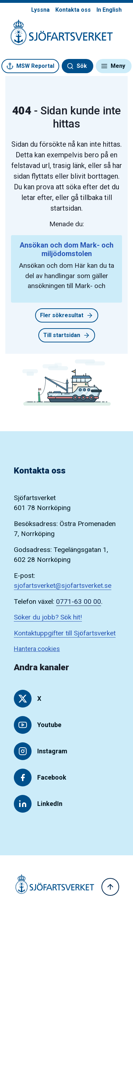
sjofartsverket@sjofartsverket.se (62, 585)
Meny (113, 66)
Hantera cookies (37, 648)
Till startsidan (66, 335)
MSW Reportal (30, 66)
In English (109, 9)
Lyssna (40, 9)
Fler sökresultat (66, 315)
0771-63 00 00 (78, 601)
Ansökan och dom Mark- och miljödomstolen (66, 249)
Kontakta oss (73, 9)
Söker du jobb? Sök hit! (48, 617)
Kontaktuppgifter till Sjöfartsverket (65, 633)
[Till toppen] (110, 887)
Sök (77, 66)
